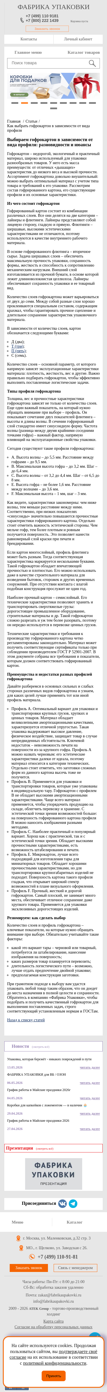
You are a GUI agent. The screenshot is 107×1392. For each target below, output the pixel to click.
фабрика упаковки (54, 7)
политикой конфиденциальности (54, 1363)
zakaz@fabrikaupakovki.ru (59, 1295)
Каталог (75, 1222)
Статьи (31, 121)
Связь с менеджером (75, 1268)
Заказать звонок (47, 28)
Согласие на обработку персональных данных (53, 1327)
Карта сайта (53, 1321)
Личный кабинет (78, 39)
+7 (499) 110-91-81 (58, 1256)
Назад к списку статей (26, 1020)
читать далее (90, 1067)
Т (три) (17, 346)
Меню (17, 1222)
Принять (53, 1376)
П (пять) (18, 351)
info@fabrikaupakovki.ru (53, 1302)
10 (53, 108)
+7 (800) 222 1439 (42, 20)
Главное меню (28, 52)
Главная (14, 121)
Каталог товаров (84, 52)
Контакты (29, 39)
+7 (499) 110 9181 (42, 16)
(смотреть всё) (40, 1046)
